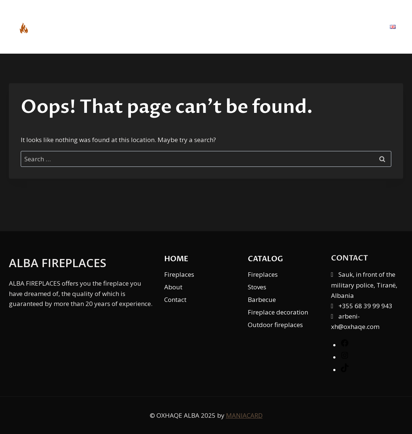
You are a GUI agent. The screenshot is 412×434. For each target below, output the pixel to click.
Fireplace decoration (278, 312)
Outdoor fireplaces (275, 324)
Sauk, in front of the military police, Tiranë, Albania (364, 284)
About (316, 27)
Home (227, 27)
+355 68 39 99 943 (365, 306)
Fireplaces (179, 274)
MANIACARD (244, 415)
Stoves (257, 287)
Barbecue (262, 299)
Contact (359, 27)
